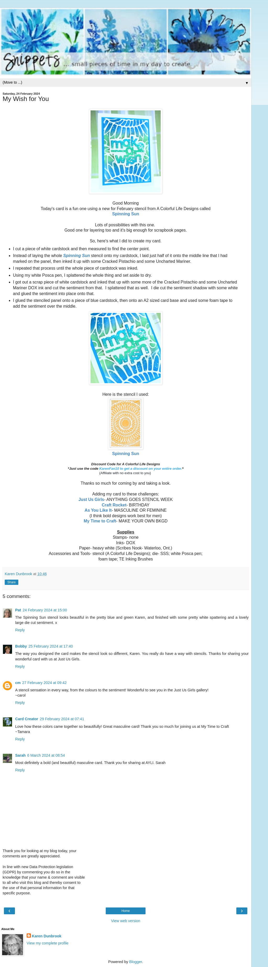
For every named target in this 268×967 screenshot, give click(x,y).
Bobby (21, 646)
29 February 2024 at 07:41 (62, 719)
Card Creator (26, 719)
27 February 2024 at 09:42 (44, 683)
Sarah (20, 755)
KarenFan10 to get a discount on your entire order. (140, 469)
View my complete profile (48, 943)
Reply (20, 630)
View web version (125, 921)
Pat (18, 610)
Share (11, 582)
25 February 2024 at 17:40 (51, 646)
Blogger (135, 962)
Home (125, 911)
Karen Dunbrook (47, 936)
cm (18, 683)
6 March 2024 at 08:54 (46, 755)
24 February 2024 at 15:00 (45, 610)
